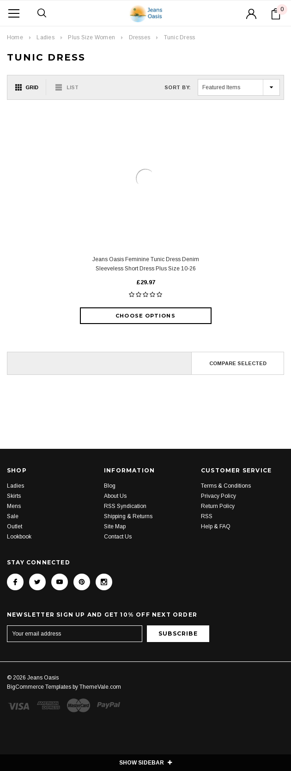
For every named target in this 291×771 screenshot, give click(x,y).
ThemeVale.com (100, 687)
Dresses (140, 37)
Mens (14, 506)
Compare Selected (238, 363)
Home (15, 37)
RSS (206, 516)
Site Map (115, 526)
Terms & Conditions (226, 486)
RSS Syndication (125, 506)
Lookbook (19, 536)
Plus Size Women (91, 37)
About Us (115, 496)
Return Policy (218, 506)
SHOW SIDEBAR (145, 762)
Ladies (45, 37)
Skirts (14, 496)
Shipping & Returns (128, 516)
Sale (12, 516)
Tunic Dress (179, 37)
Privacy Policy (218, 496)
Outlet (14, 526)
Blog (109, 486)
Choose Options (145, 315)
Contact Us (118, 536)
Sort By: (177, 87)
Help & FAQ (215, 526)
